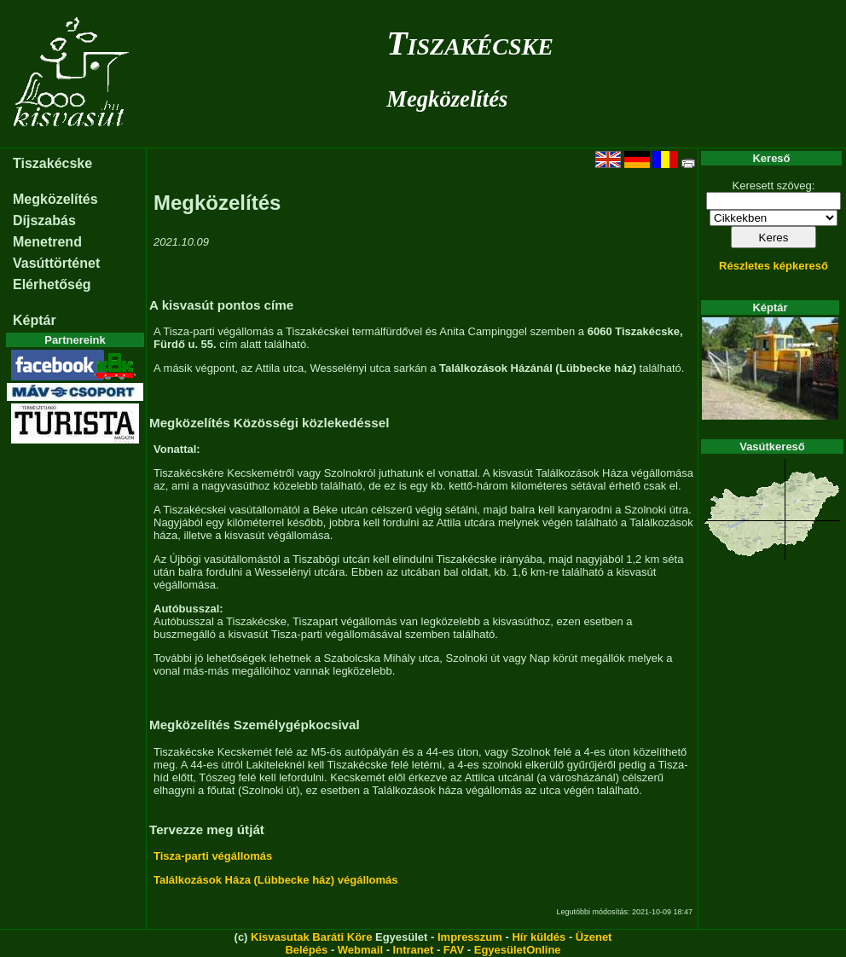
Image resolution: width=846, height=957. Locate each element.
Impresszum (469, 937)
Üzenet (594, 937)
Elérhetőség (52, 284)
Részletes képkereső (773, 265)
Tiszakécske (469, 43)
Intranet (413, 949)
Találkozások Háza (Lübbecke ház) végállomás (276, 879)
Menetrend (47, 242)
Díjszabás (44, 220)
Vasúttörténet (56, 263)
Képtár (34, 320)
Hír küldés (538, 937)
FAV (453, 949)
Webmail (360, 949)
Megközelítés (446, 99)
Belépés (306, 949)
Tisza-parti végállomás (213, 856)
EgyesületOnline (517, 949)
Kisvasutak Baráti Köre (311, 937)
